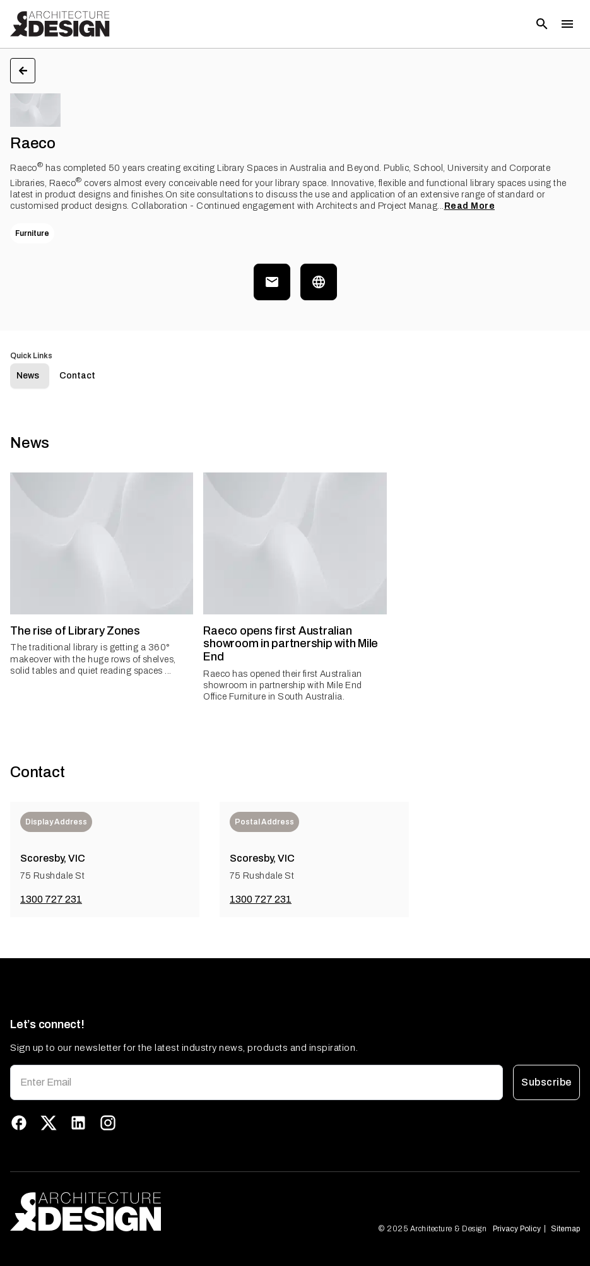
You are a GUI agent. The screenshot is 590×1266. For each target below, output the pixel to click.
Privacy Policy (517, 1229)
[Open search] (542, 24)
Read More (469, 206)
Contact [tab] (77, 375)
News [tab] (27, 375)
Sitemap (565, 1229)
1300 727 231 (51, 899)
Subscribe (546, 1082)
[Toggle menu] (567, 24)
